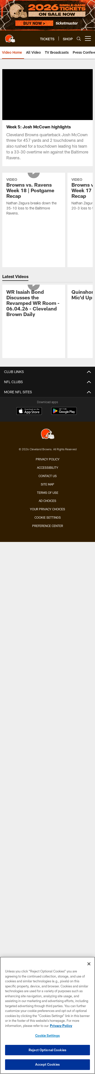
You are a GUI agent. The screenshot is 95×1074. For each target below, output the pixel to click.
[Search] (79, 38)
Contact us (48, 476)
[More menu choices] (88, 38)
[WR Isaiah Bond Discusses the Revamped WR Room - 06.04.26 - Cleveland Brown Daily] (33, 304)
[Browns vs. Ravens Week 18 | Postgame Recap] (33, 197)
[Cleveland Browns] (48, 434)
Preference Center (47, 526)
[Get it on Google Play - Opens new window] (64, 413)
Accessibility (47, 467)
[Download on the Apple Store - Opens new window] (29, 411)
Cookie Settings (47, 517)
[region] (47, 1015)
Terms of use (47, 492)
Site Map (47, 484)
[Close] (88, 963)
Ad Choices (47, 500)
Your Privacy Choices (47, 509)
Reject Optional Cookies (47, 1050)
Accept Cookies (47, 1064)
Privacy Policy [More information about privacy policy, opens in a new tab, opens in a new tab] (61, 1026)
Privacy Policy (48, 459)
